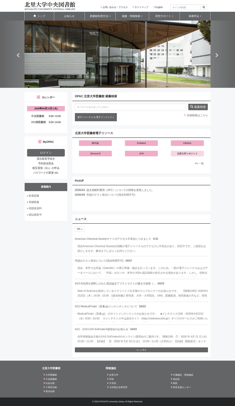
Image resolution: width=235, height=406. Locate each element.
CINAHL (187, 143)
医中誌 (95, 143)
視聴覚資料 (34, 208)
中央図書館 (50, 379)
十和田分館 (50, 387)
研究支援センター (181, 387)
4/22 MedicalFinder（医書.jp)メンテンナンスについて (106, 306)
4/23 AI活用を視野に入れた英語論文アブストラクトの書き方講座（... (115, 283)
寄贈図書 (33, 202)
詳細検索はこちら (196, 115)
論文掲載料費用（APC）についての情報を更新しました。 (120, 190)
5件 (80, 229)
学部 (110, 379)
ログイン (46, 152)
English (158, 7)
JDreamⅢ (95, 153)
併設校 (175, 379)
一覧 (201, 163)
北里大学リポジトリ (187, 153)
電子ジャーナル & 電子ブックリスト (95, 117)
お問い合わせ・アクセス (114, 7)
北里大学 (112, 375)
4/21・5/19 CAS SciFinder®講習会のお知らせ (101, 329)
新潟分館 (49, 391)
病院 (174, 383)
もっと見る (141, 350)
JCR (141, 153)
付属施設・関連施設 (182, 375)
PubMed (141, 143)
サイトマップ (140, 7)
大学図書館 (50, 375)
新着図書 (33, 195)
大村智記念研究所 (117, 387)
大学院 (111, 383)
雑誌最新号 (34, 214)
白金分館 (49, 383)
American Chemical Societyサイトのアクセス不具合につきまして (113, 238)
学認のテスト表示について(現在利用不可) (110, 194)
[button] (100, 16)
